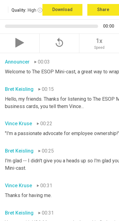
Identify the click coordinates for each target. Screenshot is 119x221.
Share (103, 9)
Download (62, 9)
